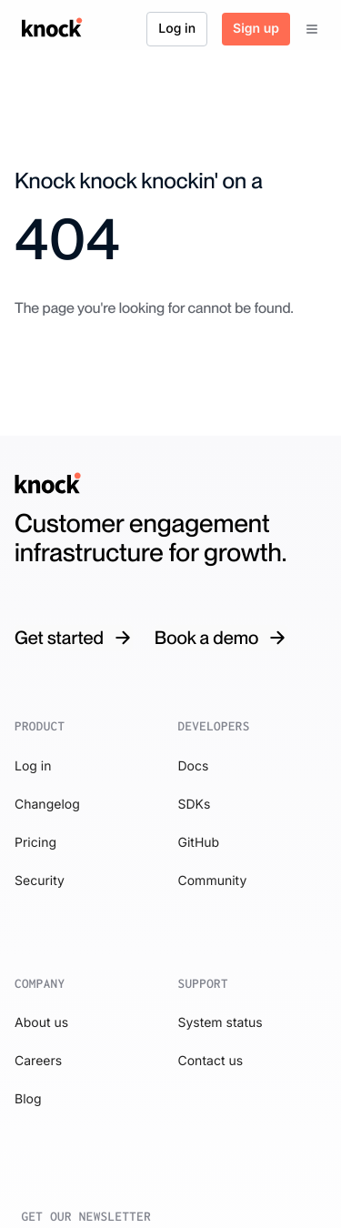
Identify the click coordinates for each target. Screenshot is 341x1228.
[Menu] (312, 29)
